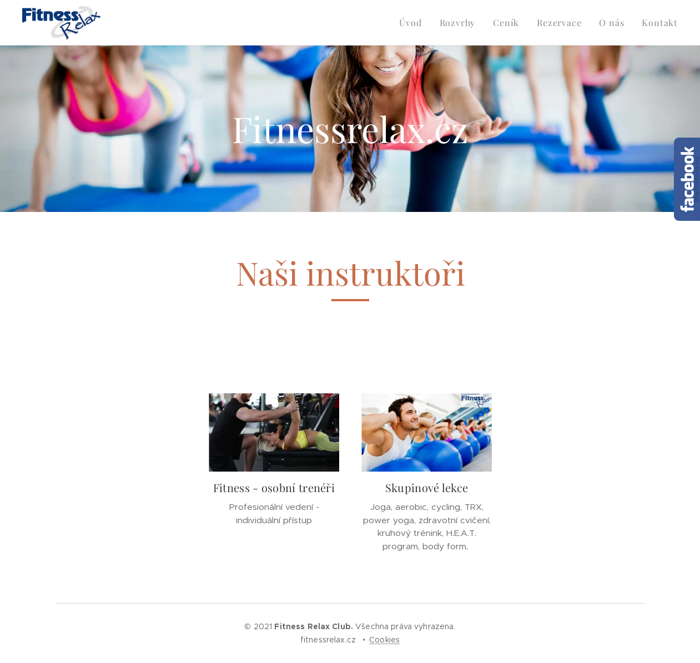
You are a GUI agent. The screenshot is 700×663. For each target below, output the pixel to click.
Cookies (384, 640)
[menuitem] (413, 23)
